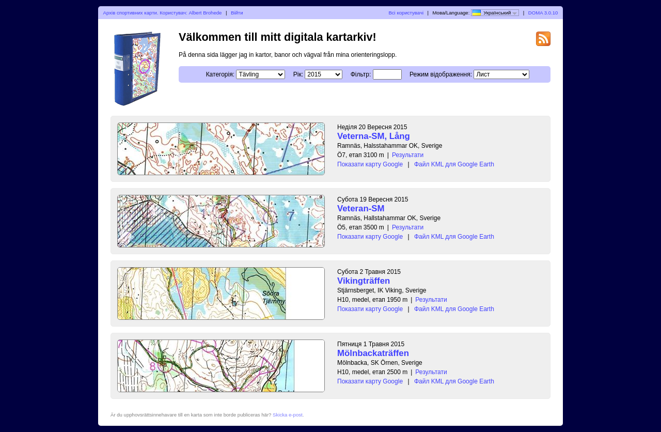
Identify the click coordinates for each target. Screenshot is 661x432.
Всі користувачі (405, 13)
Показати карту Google (370, 164)
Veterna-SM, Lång (373, 136)
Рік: (298, 74)
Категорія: (220, 74)
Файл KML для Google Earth (454, 164)
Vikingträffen (363, 281)
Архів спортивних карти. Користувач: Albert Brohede (162, 13)
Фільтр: (361, 74)
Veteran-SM (360, 208)
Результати (407, 155)
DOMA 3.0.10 (543, 13)
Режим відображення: (441, 74)
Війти (237, 13)
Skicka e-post (288, 415)
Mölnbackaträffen (373, 353)
